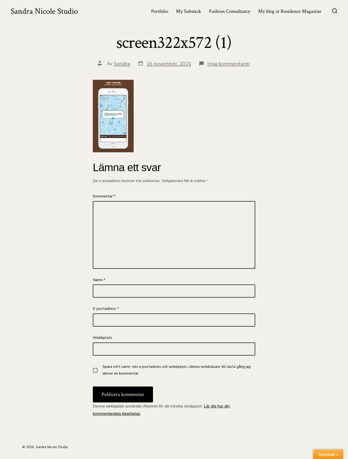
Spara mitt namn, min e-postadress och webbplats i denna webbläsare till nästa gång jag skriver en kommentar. (176, 370)
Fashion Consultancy (229, 11)
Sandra (122, 63)
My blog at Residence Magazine (289, 11)
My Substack (188, 11)
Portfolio (159, 11)
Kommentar (104, 196)
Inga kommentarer (228, 63)
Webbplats (102, 337)
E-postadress (106, 308)
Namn (99, 280)
